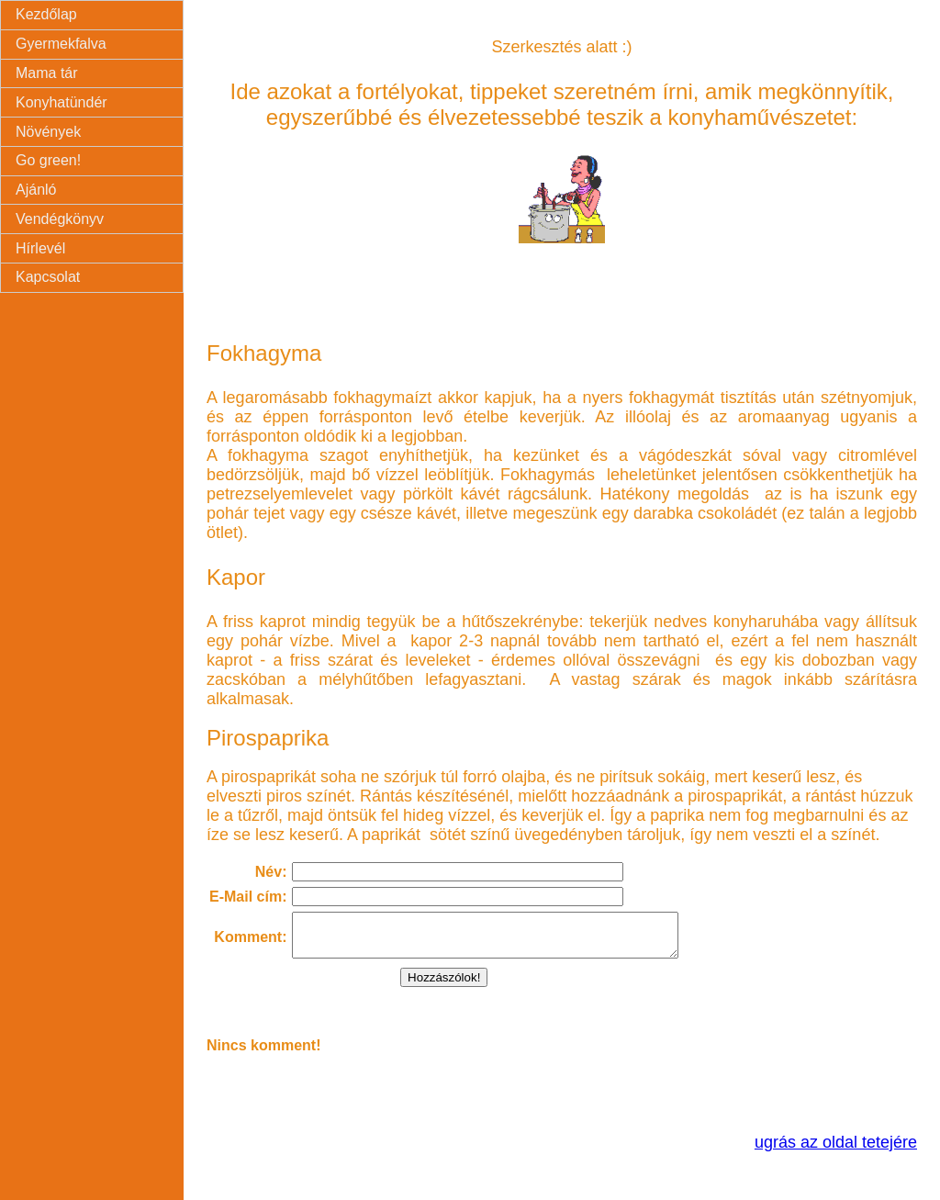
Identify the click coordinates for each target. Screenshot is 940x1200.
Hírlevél (40, 248)
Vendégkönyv (60, 219)
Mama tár (47, 73)
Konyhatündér (61, 102)
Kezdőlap (46, 14)
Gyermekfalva (61, 43)
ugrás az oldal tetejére (836, 1150)
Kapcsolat (48, 277)
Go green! (48, 160)
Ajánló (36, 189)
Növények (48, 132)
